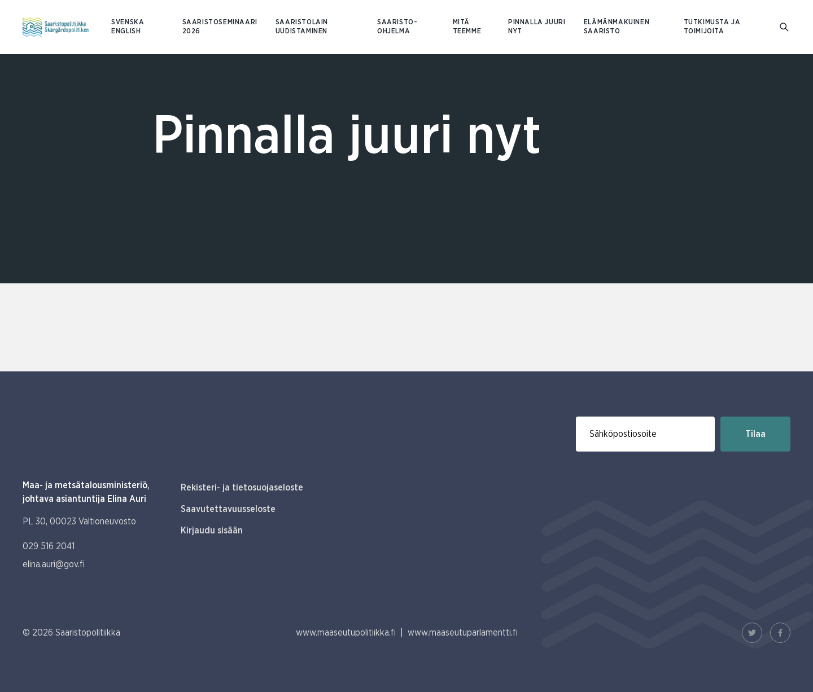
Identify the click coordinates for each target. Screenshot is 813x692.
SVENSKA (127, 22)
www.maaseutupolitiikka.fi (346, 632)
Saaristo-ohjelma (397, 27)
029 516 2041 (49, 546)
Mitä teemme (467, 27)
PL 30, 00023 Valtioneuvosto (79, 521)
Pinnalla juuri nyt (536, 27)
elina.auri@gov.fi (54, 564)
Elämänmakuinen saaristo (616, 27)
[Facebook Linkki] (780, 633)
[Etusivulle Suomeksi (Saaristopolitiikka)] (56, 27)
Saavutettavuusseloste (228, 509)
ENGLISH (126, 31)
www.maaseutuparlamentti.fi (463, 632)
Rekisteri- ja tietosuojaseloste (242, 487)
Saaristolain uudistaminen (302, 27)
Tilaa (755, 434)
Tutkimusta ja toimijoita (712, 27)
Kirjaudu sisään (212, 530)
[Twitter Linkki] (752, 633)
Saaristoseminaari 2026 (219, 27)
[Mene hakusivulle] (785, 27)
